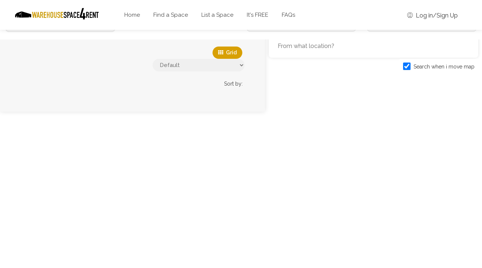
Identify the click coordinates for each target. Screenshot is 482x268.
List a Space (217, 15)
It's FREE (257, 15)
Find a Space (170, 15)
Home (132, 15)
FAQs (288, 15)
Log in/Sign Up (432, 15)
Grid (227, 52)
